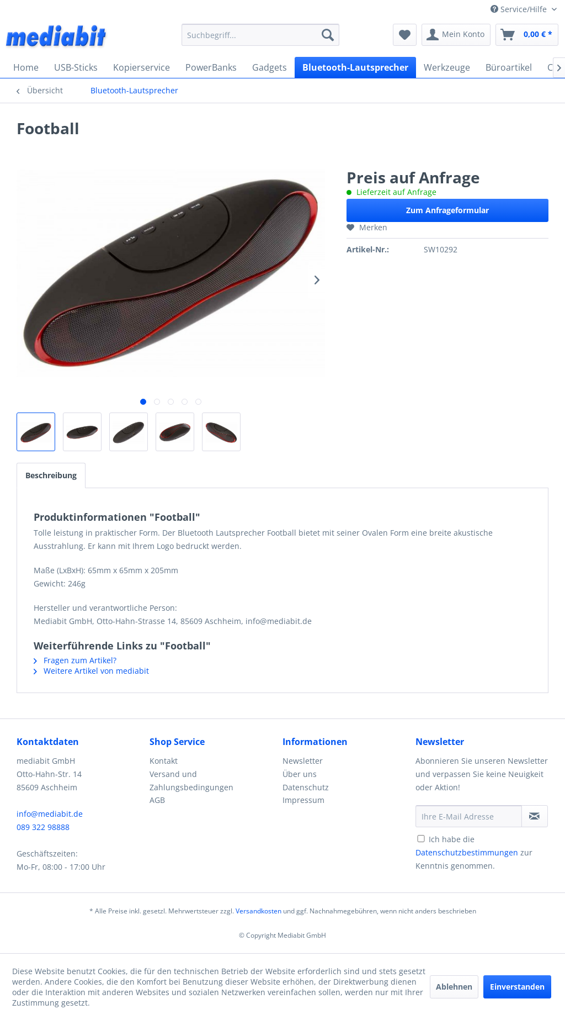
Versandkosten (258, 911)
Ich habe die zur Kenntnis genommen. (473, 852)
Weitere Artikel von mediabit (91, 670)
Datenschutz (305, 787)
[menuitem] (261, 35)
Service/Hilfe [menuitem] (520, 9)
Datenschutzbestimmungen (466, 852)
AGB (157, 800)
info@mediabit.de (50, 813)
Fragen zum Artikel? (75, 660)
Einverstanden (517, 986)
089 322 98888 (43, 827)
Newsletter (302, 760)
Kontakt (164, 760)
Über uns (299, 774)
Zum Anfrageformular (447, 210)
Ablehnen (454, 986)
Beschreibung (51, 475)
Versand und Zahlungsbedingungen (191, 780)
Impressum (303, 800)
